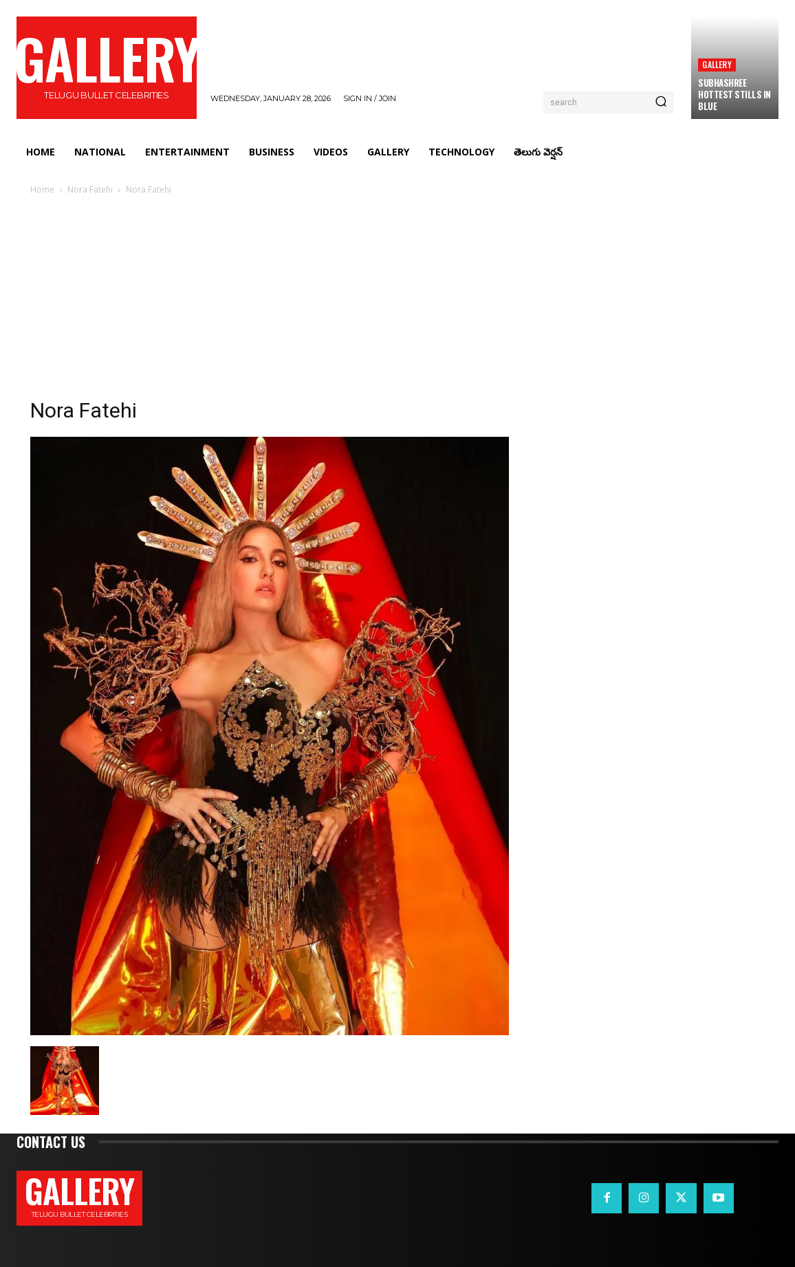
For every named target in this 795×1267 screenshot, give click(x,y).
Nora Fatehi (90, 189)
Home (42, 189)
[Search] (661, 102)
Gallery (716, 64)
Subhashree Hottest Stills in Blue (734, 94)
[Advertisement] (397, 300)
